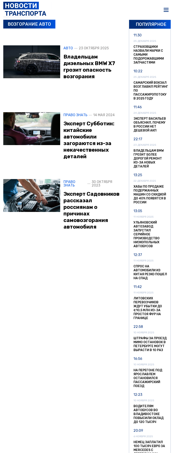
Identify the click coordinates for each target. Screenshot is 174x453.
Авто (68, 48)
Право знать (75, 115)
